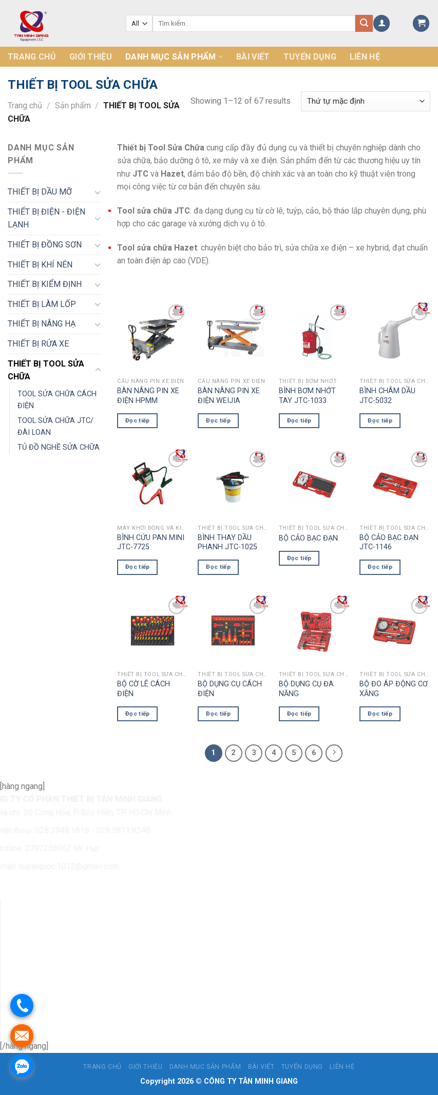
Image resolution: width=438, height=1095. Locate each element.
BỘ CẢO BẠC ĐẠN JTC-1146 (388, 542)
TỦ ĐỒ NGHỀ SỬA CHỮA (58, 447)
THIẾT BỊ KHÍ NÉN (40, 265)
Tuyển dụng (309, 57)
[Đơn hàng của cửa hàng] (365, 101)
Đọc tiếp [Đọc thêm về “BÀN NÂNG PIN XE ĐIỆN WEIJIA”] (218, 420)
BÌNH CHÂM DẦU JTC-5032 (387, 396)
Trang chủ (32, 57)
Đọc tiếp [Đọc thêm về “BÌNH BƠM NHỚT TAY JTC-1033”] (299, 420)
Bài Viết (253, 57)
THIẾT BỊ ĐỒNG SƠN (45, 244)
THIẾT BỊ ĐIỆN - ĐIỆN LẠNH (46, 218)
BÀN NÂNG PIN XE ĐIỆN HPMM (148, 396)
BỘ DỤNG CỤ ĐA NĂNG (306, 689)
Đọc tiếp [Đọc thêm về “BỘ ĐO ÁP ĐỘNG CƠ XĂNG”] (380, 713)
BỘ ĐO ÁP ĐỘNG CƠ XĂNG (393, 689)
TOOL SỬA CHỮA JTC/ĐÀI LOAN (55, 426)
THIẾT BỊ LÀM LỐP (42, 304)
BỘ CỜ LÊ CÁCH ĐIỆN (143, 689)
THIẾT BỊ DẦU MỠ (40, 192)
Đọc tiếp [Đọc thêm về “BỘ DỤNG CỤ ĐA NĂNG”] (299, 713)
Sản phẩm (73, 105)
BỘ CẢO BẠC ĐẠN (308, 538)
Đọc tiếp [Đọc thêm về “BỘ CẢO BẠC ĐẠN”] (299, 558)
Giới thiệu (90, 57)
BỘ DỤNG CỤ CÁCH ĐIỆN (230, 689)
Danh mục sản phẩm (174, 57)
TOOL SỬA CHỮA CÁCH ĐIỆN (57, 400)
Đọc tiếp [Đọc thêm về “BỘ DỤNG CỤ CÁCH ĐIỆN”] (218, 713)
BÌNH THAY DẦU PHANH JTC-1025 (227, 542)
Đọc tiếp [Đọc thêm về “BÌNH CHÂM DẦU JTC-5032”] (380, 420)
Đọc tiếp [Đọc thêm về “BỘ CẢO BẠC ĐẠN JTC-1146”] (380, 566)
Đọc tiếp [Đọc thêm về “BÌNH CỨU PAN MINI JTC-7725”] (137, 566)
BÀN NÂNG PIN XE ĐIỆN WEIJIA (229, 396)
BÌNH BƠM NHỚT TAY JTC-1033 (307, 396)
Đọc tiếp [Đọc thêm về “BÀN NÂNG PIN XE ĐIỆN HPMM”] (137, 420)
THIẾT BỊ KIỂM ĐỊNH (45, 284)
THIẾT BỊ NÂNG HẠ (41, 324)
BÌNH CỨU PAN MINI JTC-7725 (150, 542)
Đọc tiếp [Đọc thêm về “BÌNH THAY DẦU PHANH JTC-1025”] (218, 566)
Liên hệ (365, 57)
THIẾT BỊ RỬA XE (38, 344)
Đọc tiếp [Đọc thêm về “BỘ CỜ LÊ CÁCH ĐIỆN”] (137, 713)
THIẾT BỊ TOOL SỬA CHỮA (46, 370)
